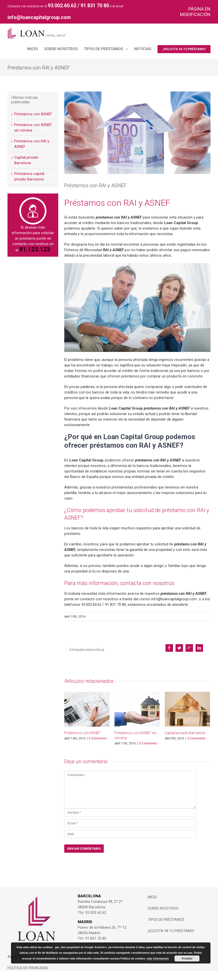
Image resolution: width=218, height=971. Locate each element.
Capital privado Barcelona (185, 727)
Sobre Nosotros (163, 902)
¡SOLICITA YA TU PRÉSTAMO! (171, 925)
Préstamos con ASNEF (82, 727)
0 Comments (98, 732)
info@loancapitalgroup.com (39, 17)
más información (158, 958)
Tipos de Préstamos (166, 913)
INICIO (152, 891)
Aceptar (187, 958)
